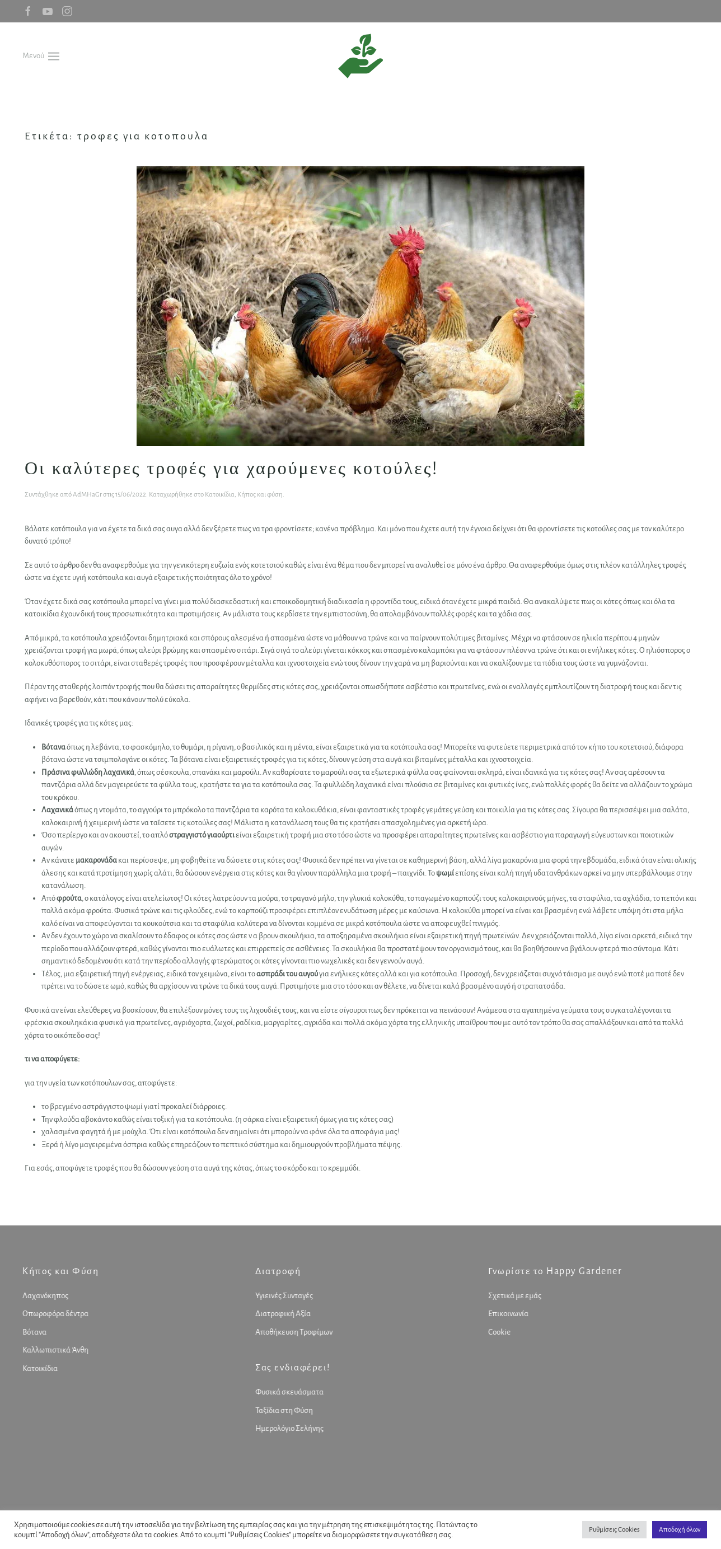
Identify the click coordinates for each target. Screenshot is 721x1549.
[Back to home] (360, 56)
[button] (40, 56)
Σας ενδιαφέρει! (291, 1368)
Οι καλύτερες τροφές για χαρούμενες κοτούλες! (231, 468)
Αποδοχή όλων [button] (679, 1529)
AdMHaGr (87, 494)
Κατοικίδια (220, 494)
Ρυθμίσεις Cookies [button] (614, 1529)
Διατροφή (275, 1271)
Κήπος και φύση (260, 494)
